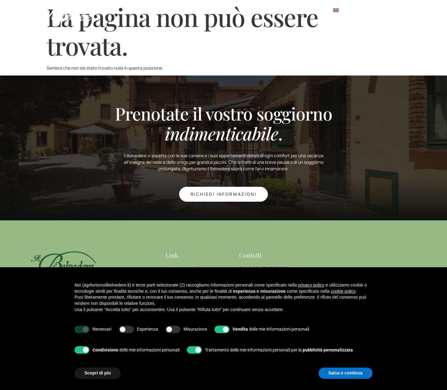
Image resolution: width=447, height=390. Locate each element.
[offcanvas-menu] (384, 11)
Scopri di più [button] (97, 372)
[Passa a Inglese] (336, 11)
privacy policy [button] (311, 284)
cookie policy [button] (343, 291)
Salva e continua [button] (345, 372)
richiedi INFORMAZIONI (224, 194)
